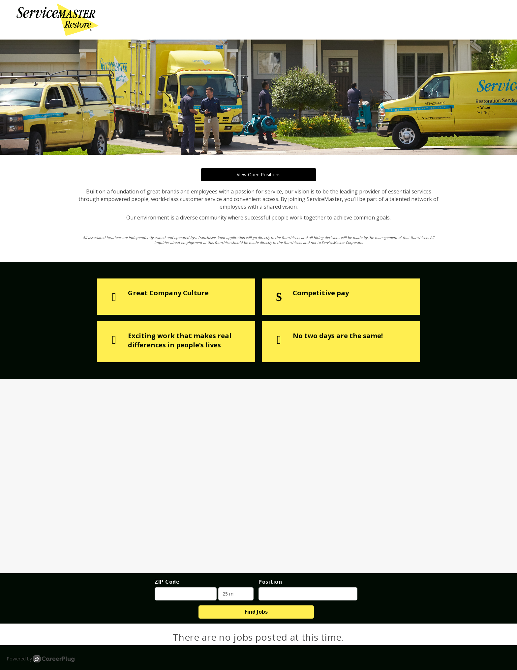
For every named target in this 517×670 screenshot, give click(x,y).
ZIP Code (167, 581)
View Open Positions (259, 174)
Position (270, 581)
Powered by (41, 658)
